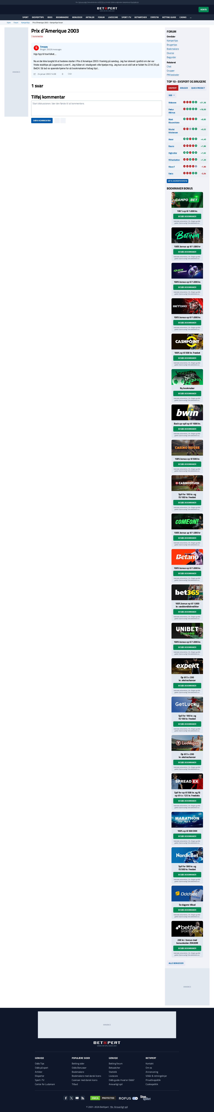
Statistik (154, 17)
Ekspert (173, 87)
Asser (171, 139)
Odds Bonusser (79, 1067)
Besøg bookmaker (187, 216)
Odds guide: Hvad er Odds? (121, 1080)
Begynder (171, 57)
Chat (169, 66)
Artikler (90, 17)
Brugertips (172, 44)
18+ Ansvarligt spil (119, 1107)
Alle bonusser (176, 963)
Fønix (171, 173)
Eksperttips (38, 17)
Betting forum (115, 1063)
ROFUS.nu (102, 2)
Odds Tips (39, 1063)
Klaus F (172, 166)
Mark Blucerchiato (174, 121)
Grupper (171, 70)
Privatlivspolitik (153, 1080)
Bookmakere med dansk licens (86, 1076)
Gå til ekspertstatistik (177, 180)
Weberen (172, 102)
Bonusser (77, 17)
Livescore (113, 17)
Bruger (184, 87)
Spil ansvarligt (83, 2)
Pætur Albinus (172, 111)
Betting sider (78, 1063)
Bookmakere (62, 17)
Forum (101, 17)
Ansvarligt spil (115, 1084)
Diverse (170, 53)
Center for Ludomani (45, 1084)
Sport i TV (126, 17)
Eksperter (39, 1076)
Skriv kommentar (42, 120)
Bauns (171, 146)
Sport (25, 17)
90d (170, 95)
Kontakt (149, 1063)
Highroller (173, 152)
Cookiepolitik (152, 1084)
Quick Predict (198, 87)
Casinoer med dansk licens (84, 1080)
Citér (68, 73)
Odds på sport (41, 1067)
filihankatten (174, 159)
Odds (49, 17)
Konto (203, 9)
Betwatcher (140, 17)
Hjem (9, 22)
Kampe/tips (25, 22)
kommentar (37, 36)
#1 (35, 74)
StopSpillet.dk (135, 2)
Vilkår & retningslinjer (156, 1076)
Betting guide (169, 17)
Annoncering (152, 1072)
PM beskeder (173, 74)
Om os (149, 1067)
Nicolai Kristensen (173, 131)
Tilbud (75, 1084)
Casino (183, 17)
